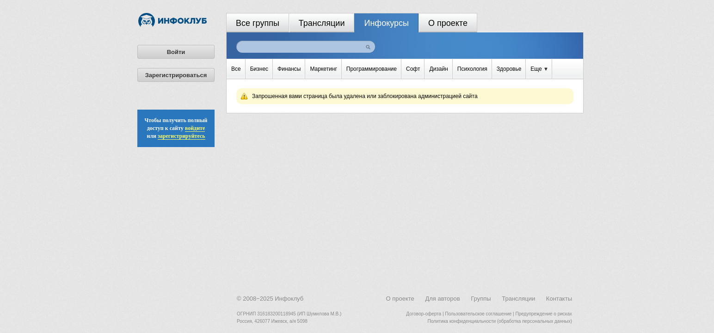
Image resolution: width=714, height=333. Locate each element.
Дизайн (438, 69)
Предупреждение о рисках (543, 313)
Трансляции (322, 23)
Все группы (257, 23)
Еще (539, 69)
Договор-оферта (423, 313)
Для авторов (442, 298)
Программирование (371, 69)
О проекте (448, 23)
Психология (472, 69)
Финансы (289, 69)
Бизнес (259, 69)
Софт (413, 69)
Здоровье (509, 69)
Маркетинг (323, 69)
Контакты (559, 298)
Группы (481, 298)
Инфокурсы (386, 23)
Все (236, 69)
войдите (195, 128)
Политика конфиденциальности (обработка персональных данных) (500, 321)
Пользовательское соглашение (478, 313)
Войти (176, 52)
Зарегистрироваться (176, 75)
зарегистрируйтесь (181, 136)
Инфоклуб (289, 298)
